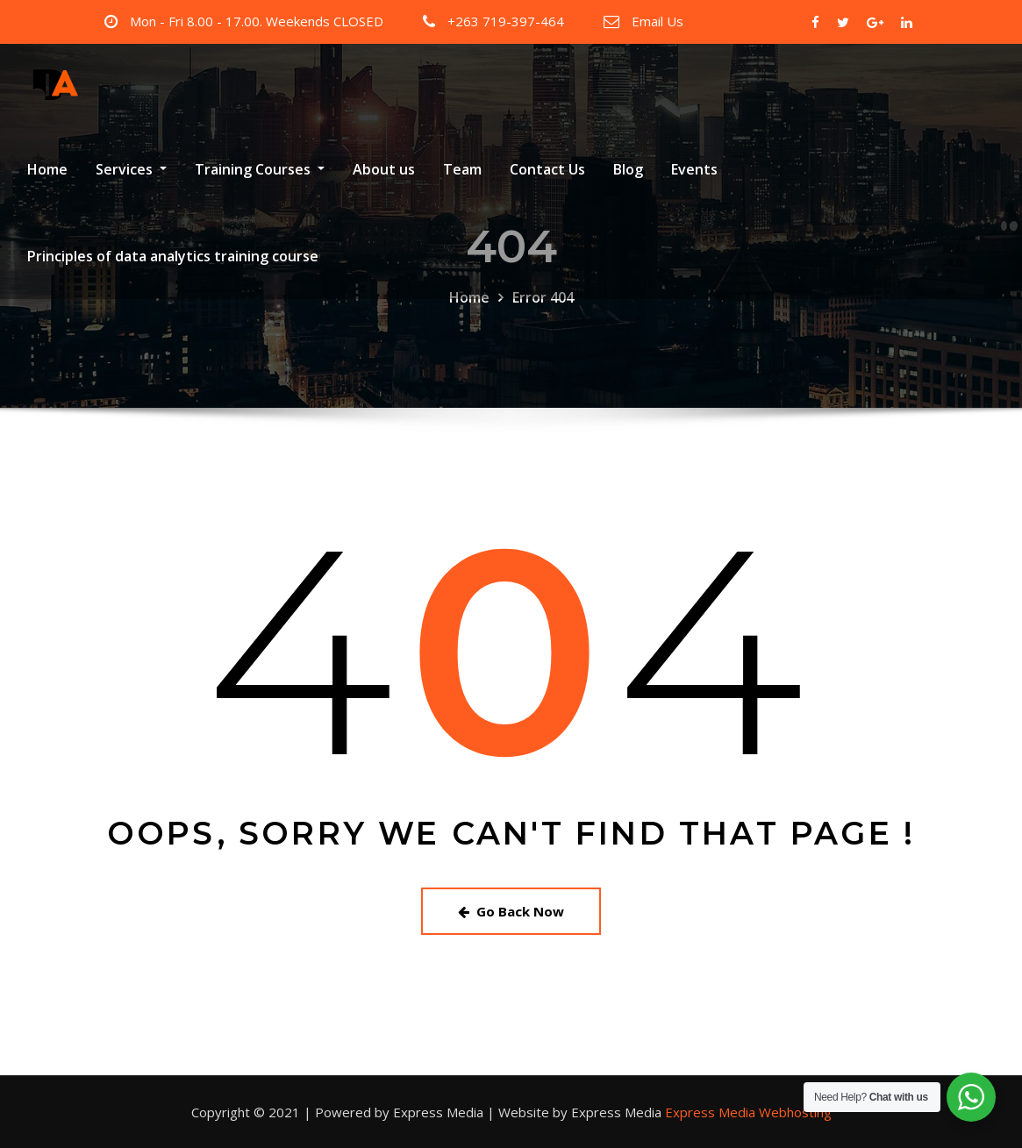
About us (384, 169)
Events (694, 169)
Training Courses (260, 169)
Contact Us (547, 169)
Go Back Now (511, 911)
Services (131, 169)
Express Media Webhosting (748, 1112)
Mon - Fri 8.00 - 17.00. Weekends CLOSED (256, 21)
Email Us (657, 21)
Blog (628, 169)
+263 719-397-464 (505, 21)
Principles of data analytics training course (172, 256)
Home (47, 169)
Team (462, 169)
